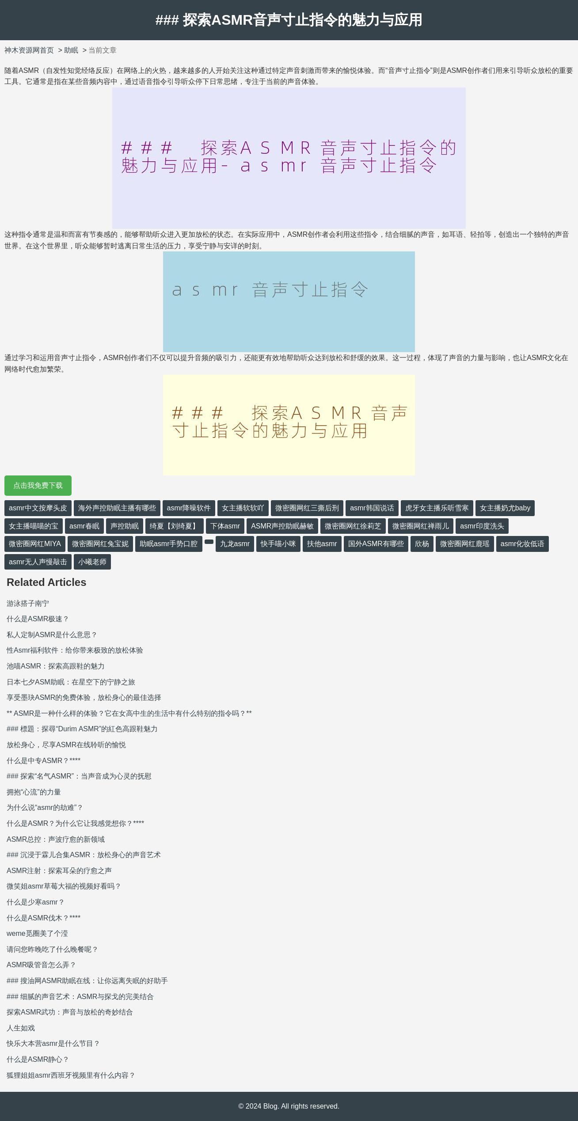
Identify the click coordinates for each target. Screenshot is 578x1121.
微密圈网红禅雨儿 (420, 526)
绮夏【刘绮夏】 (174, 526)
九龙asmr (235, 543)
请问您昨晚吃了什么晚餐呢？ (53, 949)
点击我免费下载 (38, 485)
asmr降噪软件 (189, 508)
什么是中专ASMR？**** (43, 760)
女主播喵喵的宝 (33, 526)
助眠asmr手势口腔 (169, 543)
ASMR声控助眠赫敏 (282, 526)
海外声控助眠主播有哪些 (117, 508)
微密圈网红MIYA (35, 543)
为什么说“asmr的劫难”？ (45, 807)
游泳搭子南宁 (28, 603)
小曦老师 (92, 562)
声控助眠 (124, 526)
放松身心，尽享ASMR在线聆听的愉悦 (66, 745)
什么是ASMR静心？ (38, 1059)
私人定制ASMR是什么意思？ (52, 634)
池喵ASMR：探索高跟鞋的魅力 (56, 666)
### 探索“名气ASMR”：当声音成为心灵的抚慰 (79, 776)
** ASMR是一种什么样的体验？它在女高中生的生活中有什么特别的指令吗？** (129, 713)
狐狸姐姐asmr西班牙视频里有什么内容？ (71, 1075)
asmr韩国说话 (372, 508)
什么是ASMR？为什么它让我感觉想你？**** (75, 823)
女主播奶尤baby (505, 508)
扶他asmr (322, 543)
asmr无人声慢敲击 (38, 562)
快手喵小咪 (278, 543)
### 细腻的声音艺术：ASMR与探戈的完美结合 (80, 996)
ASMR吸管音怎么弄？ (41, 965)
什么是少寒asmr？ (36, 902)
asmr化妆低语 (523, 543)
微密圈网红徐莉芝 (353, 526)
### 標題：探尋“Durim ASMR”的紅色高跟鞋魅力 (82, 729)
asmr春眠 (84, 526)
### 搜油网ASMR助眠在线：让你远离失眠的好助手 (87, 980)
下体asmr (225, 526)
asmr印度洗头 (482, 526)
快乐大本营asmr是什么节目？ (53, 1043)
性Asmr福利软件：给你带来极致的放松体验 (75, 650)
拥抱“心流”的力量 (34, 792)
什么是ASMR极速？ (38, 619)
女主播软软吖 (243, 508)
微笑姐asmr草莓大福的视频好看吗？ (64, 886)
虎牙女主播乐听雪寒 (437, 508)
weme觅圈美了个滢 (37, 933)
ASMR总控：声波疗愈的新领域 (56, 839)
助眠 (71, 50)
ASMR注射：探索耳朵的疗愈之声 (59, 870)
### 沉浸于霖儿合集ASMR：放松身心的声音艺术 (84, 855)
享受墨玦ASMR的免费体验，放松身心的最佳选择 (84, 697)
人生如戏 (21, 1028)
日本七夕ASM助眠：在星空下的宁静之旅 (71, 682)
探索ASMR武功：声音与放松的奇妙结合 (70, 1012)
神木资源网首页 (29, 50)
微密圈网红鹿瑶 (465, 543)
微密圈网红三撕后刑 (307, 508)
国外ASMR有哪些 (376, 543)
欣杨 (422, 543)
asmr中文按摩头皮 (38, 508)
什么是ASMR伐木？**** (43, 918)
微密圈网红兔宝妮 (100, 543)
